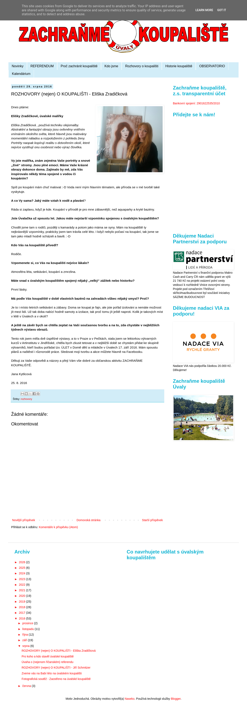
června (27, 686)
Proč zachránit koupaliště (79, 66)
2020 (22, 595)
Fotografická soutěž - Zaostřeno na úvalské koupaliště (56, 679)
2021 (22, 590)
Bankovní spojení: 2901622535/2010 (196, 103)
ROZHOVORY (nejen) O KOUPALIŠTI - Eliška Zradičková (59, 650)
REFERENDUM (42, 66)
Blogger (176, 698)
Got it (221, 10)
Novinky (17, 66)
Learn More (204, 10)
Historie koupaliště (178, 66)
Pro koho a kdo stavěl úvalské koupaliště (48, 656)
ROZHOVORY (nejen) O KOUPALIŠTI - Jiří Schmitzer (56, 667)
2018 (22, 607)
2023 (22, 579)
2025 (22, 567)
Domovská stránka (88, 520)
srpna (26, 646)
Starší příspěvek (152, 520)
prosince (28, 623)
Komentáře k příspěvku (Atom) (58, 527)
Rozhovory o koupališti (141, 66)
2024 (22, 573)
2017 (22, 612)
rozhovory (26, 399)
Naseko (129, 698)
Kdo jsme (111, 66)
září (25, 640)
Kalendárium (21, 73)
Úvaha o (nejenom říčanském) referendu (47, 662)
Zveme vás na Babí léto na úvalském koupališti (52, 673)
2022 (22, 584)
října (25, 634)
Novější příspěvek (23, 520)
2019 (22, 601)
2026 (22, 562)
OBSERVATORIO (212, 66)
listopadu (28, 629)
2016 (22, 618)
